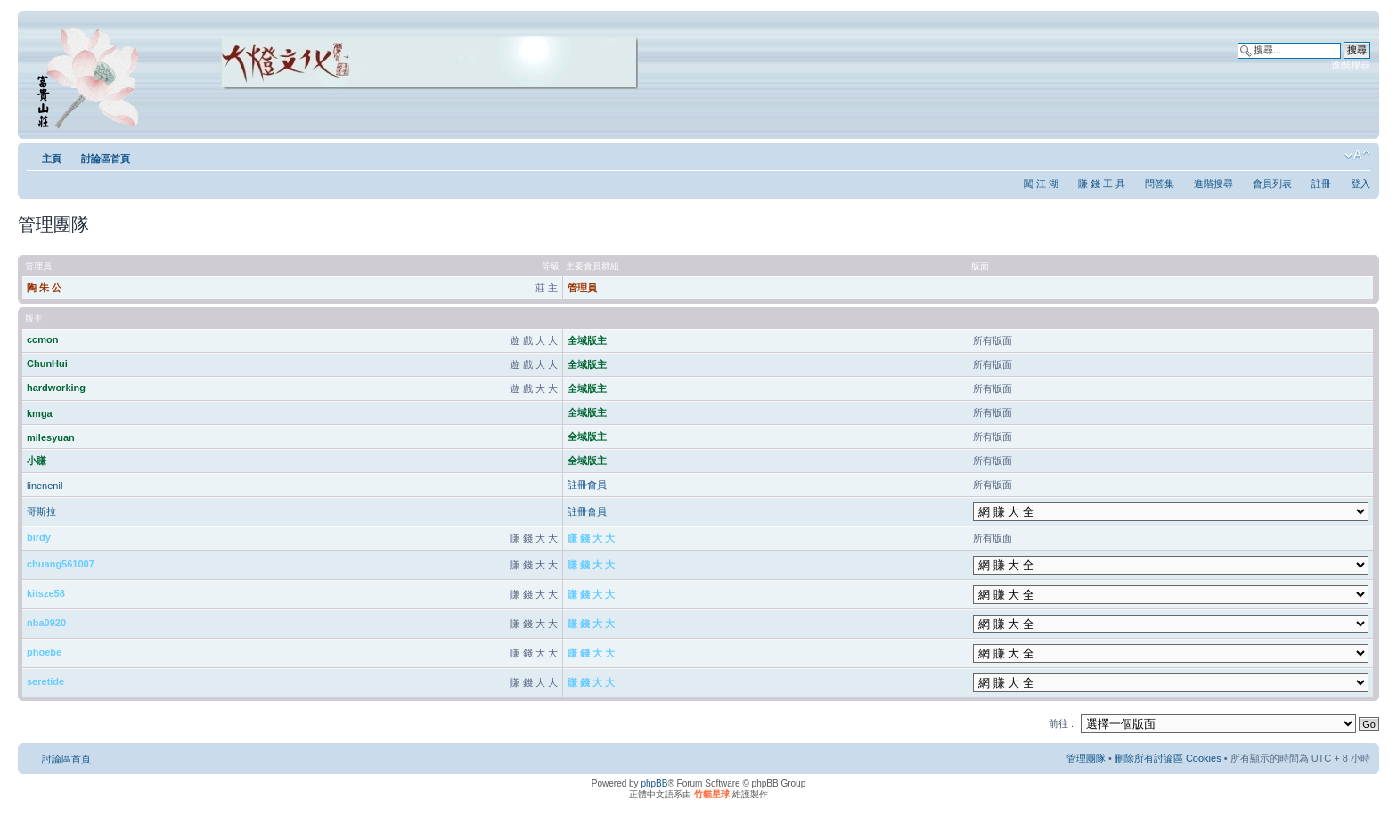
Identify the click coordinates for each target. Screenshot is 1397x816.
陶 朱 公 (44, 287)
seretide (45, 681)
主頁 (51, 158)
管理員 (582, 287)
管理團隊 (1086, 758)
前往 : (1061, 723)
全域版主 (587, 340)
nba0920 (46, 622)
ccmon (42, 339)
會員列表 (1272, 183)
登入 (1360, 183)
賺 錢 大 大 (591, 538)
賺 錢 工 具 (1101, 183)
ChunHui (47, 363)
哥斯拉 (41, 511)
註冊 (1321, 183)
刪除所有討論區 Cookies (1168, 758)
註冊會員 (587, 484)
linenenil (44, 485)
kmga (40, 413)
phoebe (44, 652)
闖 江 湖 (1041, 183)
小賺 (36, 460)
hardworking (56, 387)
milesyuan (51, 437)
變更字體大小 (1357, 155)
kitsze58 (46, 593)
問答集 (1159, 183)
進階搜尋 (1350, 65)
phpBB (654, 783)
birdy (39, 537)
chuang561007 (60, 564)
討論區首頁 (105, 158)
